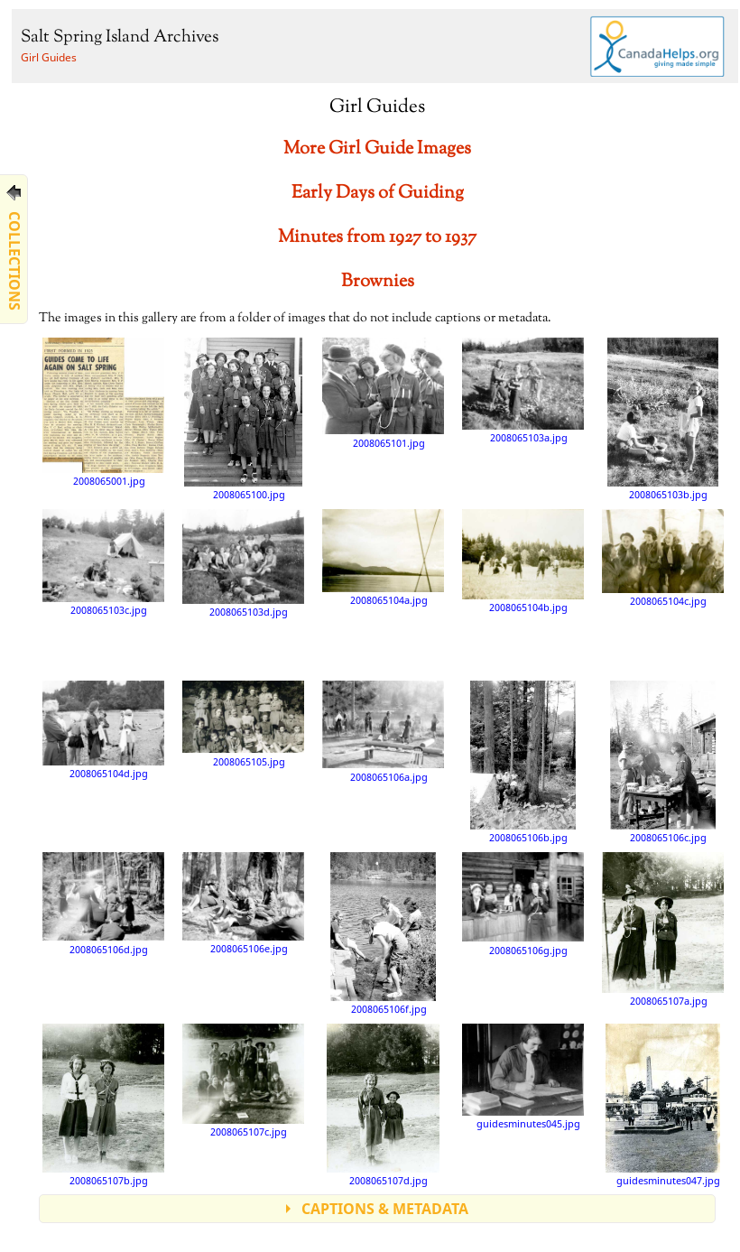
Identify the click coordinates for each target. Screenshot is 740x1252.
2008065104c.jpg (663, 557)
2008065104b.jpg (523, 561)
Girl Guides (49, 57)
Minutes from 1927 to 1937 (377, 238)
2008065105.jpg (243, 723)
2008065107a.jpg (663, 929)
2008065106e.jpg (243, 903)
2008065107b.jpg (103, 1105)
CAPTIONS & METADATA (384, 1209)
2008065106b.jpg (523, 762)
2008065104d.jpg (103, 730)
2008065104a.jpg (383, 557)
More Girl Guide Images (377, 149)
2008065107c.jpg (243, 1080)
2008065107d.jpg (382, 1105)
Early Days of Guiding (377, 194)
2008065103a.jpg (523, 390)
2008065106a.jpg (383, 731)
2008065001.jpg (103, 412)
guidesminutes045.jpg (523, 1076)
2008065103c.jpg (103, 562)
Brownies (377, 282)
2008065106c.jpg (663, 762)
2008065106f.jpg (383, 933)
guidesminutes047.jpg (663, 1105)
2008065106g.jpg (523, 903)
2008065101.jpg (383, 393)
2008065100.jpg (243, 419)
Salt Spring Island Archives (119, 37)
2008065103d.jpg (243, 563)
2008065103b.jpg (662, 419)
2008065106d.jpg (103, 903)
